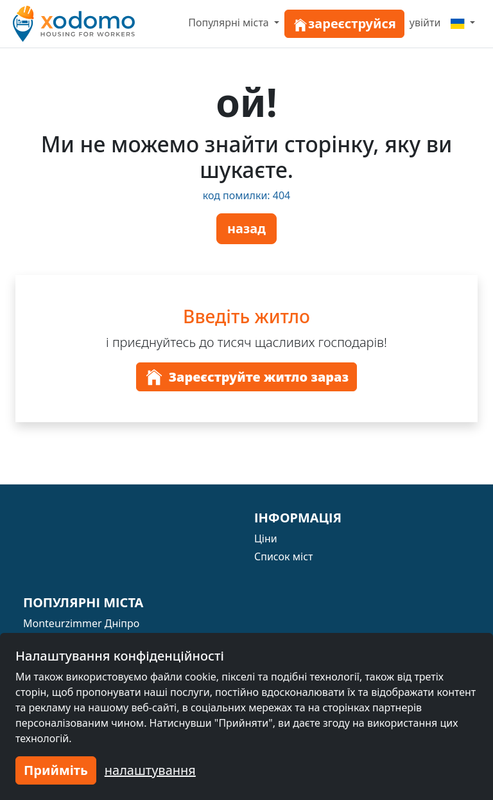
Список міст (283, 556)
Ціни (265, 538)
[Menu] (462, 22)
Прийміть (56, 770)
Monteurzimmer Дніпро (81, 623)
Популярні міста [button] (230, 22)
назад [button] (246, 228)
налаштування (150, 770)
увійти (425, 22)
